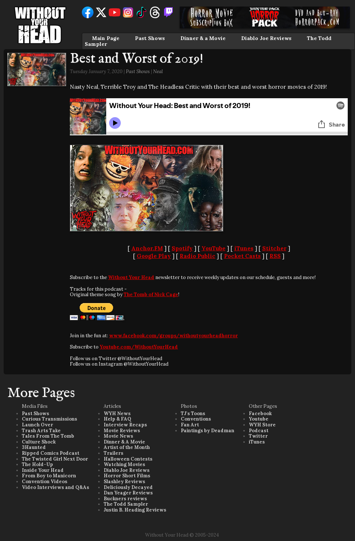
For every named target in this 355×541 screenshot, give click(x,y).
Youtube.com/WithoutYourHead (139, 347)
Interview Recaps (125, 425)
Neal (158, 71)
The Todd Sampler (126, 504)
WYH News (117, 413)
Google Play (154, 255)
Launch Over (37, 425)
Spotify (182, 248)
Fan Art (190, 425)
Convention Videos (44, 481)
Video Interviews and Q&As (55, 487)
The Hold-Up (37, 464)
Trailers (113, 453)
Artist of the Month (127, 447)
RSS (275, 255)
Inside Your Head (43, 470)
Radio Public (197, 255)
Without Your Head (131, 277)
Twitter (258, 436)
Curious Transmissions (49, 419)
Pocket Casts (242, 255)
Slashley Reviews (124, 481)
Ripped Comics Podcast (50, 453)
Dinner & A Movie (124, 442)
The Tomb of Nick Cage (151, 294)
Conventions (196, 419)
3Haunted (34, 447)
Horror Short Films (127, 476)
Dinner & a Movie (203, 38)
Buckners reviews (125, 499)
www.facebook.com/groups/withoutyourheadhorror (173, 336)
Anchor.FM (147, 248)
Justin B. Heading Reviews (135, 510)
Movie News (118, 436)
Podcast (258, 430)
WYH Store (262, 425)
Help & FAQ (117, 419)
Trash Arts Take (41, 430)
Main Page (105, 38)
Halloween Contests (128, 459)
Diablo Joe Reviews (266, 38)
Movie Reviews (122, 430)
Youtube (258, 419)
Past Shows (150, 38)
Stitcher (274, 248)
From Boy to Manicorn (49, 476)
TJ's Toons (193, 413)
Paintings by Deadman (207, 430)
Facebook (260, 413)
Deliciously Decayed (128, 487)
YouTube (214, 248)
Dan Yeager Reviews (128, 493)
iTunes (244, 248)
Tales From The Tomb (48, 436)
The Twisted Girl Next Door (55, 459)
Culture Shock (39, 442)
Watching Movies (124, 464)
